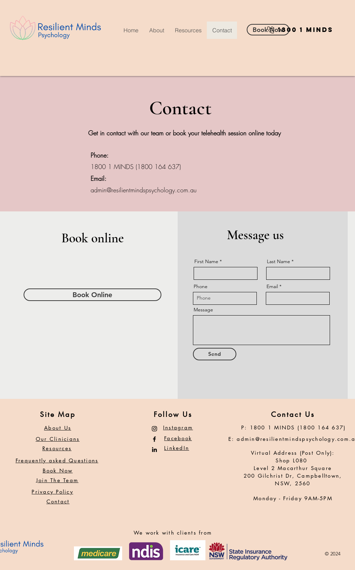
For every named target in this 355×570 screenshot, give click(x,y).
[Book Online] (92, 294)
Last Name (278, 261)
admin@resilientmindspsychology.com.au (144, 190)
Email (272, 286)
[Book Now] (268, 29)
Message (203, 309)
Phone (201, 286)
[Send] (214, 354)
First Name (206, 261)
